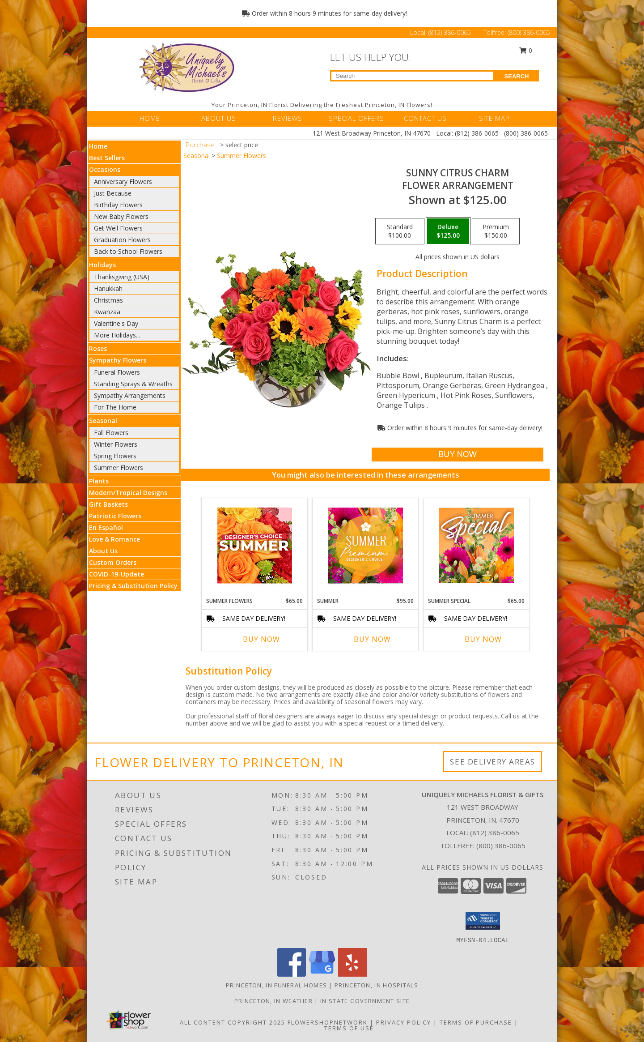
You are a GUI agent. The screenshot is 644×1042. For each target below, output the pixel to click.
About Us (103, 551)
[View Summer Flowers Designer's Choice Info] (254, 545)
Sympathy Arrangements (129, 395)
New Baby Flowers (121, 216)
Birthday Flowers (118, 205)
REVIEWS (287, 118)
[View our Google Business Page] (322, 974)
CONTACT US (425, 118)
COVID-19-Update (116, 574)
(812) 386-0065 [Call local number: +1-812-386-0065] (494, 832)
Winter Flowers (115, 444)
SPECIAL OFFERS (356, 118)
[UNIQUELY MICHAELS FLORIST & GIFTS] (187, 67)
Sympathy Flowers (117, 360)
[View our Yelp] (352, 974)
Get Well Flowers (118, 228)
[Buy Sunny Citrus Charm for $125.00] (457, 454)
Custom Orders (112, 562)
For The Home (115, 407)
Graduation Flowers (122, 239)
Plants (99, 481)
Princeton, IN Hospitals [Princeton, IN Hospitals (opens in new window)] (376, 985)
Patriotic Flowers (115, 516)
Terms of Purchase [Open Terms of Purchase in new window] (476, 1022)
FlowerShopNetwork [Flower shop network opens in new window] (328, 1022)
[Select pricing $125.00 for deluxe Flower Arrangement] (448, 231)
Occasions (104, 169)
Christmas (108, 300)
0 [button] (526, 50)
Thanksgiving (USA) (121, 277)
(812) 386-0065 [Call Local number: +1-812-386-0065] (450, 32)
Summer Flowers (118, 467)
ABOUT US (218, 118)
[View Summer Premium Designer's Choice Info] (365, 545)
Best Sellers (107, 158)
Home (98, 146)
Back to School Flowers (128, 251)
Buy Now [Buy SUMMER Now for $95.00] (372, 639)
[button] (483, 921)
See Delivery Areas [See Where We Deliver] (492, 761)
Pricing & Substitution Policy (133, 585)
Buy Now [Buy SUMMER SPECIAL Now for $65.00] (483, 639)
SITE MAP (494, 118)
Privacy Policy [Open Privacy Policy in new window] (403, 1022)
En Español (106, 527)
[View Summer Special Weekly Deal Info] (476, 545)
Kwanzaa (107, 311)
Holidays (102, 264)
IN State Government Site (365, 1001)
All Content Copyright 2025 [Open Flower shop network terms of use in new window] (232, 1022)
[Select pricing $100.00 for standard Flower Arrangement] (400, 231)
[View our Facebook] (291, 974)
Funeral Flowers (117, 372)
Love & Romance (114, 539)
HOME (150, 118)
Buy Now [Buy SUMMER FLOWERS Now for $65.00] (261, 639)
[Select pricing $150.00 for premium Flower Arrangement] (495, 231)
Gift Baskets (108, 504)
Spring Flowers (115, 456)
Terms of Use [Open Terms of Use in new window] (349, 1028)
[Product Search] (412, 75)
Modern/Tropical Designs (128, 492)
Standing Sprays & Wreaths (133, 384)
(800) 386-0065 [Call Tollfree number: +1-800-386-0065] (529, 32)
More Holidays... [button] (117, 335)
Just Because (112, 193)
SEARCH (516, 76)
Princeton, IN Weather (273, 1001)
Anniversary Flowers (123, 181)
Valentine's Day (116, 323)
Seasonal (103, 420)
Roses (98, 348)
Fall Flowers (111, 432)
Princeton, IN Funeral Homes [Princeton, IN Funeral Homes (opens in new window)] (276, 985)
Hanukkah (108, 288)
